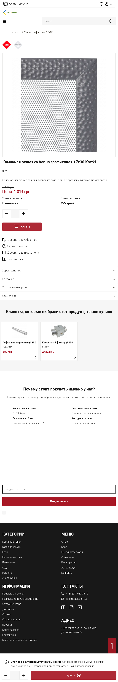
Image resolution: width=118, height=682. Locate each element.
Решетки (15, 32)
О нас (64, 541)
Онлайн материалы (72, 552)
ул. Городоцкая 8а (71, 632)
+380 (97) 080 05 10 (77, 593)
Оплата (6, 614)
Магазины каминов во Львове (20, 640)
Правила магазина (13, 593)
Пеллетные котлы (12, 557)
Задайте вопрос (17, 246)
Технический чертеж (14, 287)
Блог (64, 546)
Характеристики (11, 270)
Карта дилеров (10, 629)
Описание (8, 279)
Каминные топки (11, 541)
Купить (25, 226)
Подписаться (59, 501)
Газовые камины (11, 546)
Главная (3, 32)
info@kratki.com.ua (76, 598)
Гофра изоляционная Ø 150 (19, 342)
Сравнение (67, 557)
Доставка (8, 609)
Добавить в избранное (22, 239)
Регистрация (68, 562)
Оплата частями (11, 619)
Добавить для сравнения (23, 252)
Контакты (66, 572)
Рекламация (9, 635)
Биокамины (8, 562)
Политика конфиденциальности (91, 512)
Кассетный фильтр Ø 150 (57, 342)
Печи (5, 552)
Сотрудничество (11, 603)
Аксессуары (9, 577)
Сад (4, 567)
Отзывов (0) (9, 295)
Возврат (7, 624)
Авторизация (68, 567)
